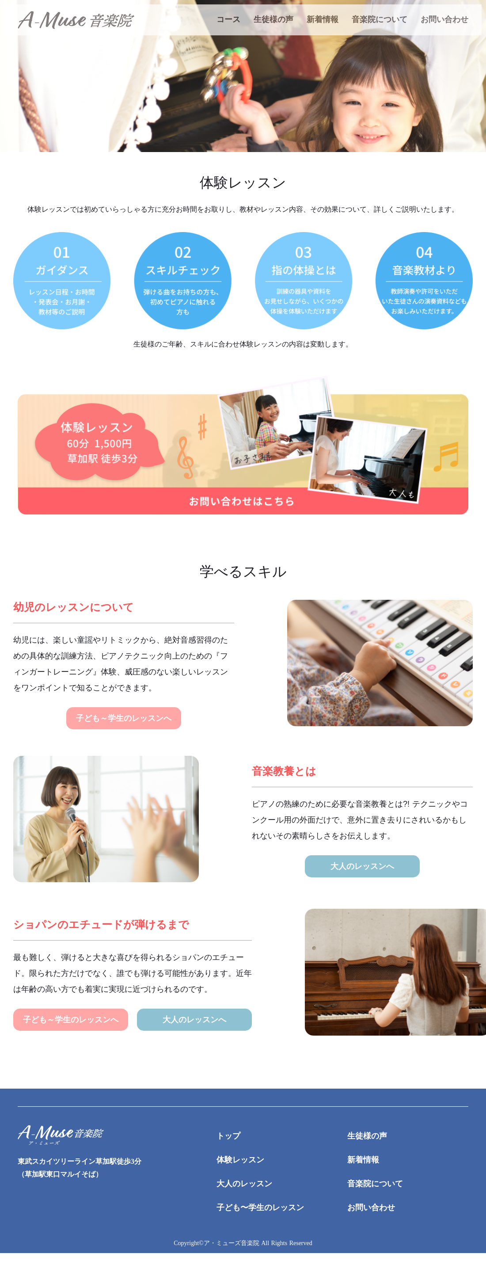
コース (228, 19)
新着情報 (322, 19)
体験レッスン (240, 1159)
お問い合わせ (444, 19)
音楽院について (379, 19)
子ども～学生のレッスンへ (123, 718)
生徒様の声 (273, 19)
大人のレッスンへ (362, 866)
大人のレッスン (244, 1183)
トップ (228, 1136)
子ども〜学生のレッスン (260, 1207)
